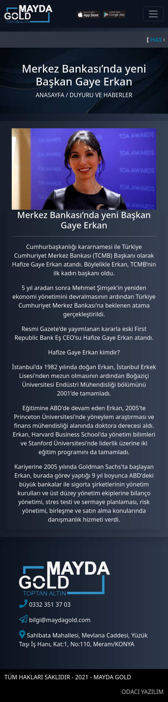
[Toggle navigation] (153, 14)
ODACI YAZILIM (142, 692)
